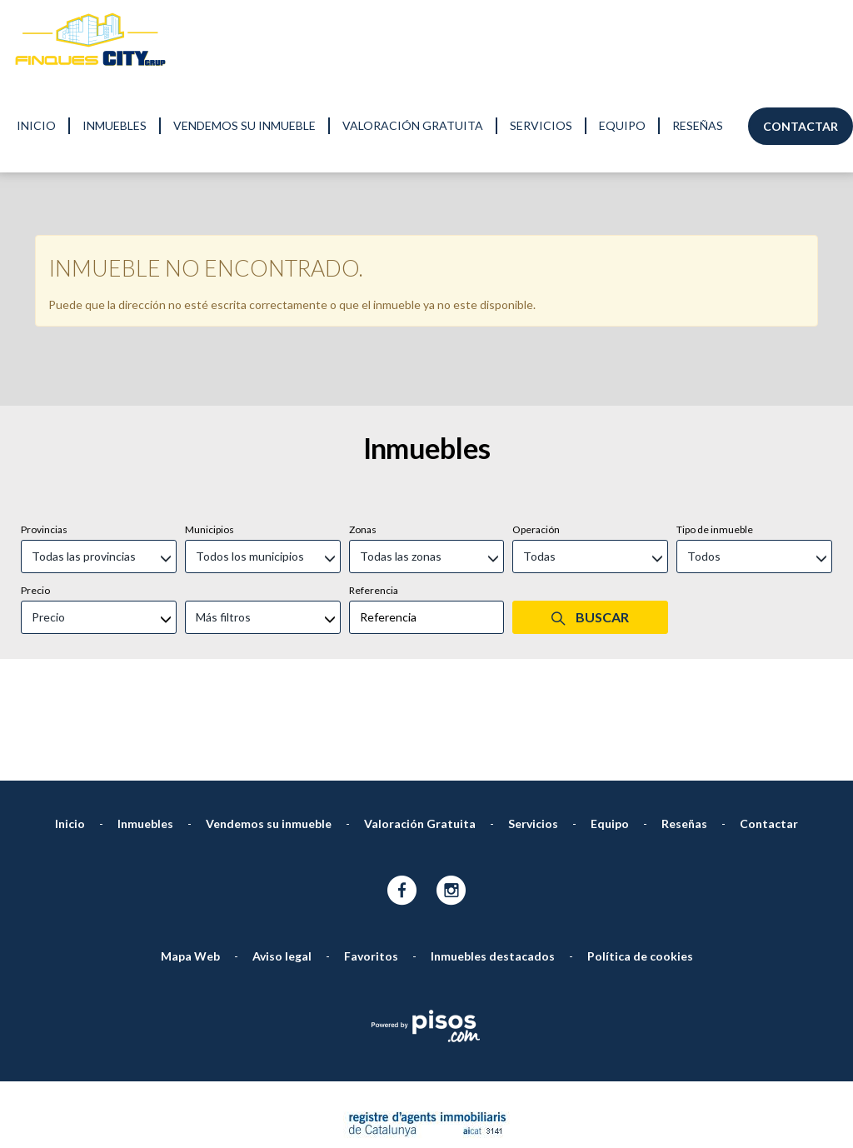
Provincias (44, 357)
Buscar (590, 445)
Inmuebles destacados (493, 783)
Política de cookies (640, 783)
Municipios (209, 357)
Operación (536, 357)
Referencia (373, 418)
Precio (35, 418)
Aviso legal (282, 783)
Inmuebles (114, 125)
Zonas (363, 357)
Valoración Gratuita (412, 125)
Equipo (622, 125)
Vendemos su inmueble (244, 125)
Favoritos (371, 783)
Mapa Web (190, 783)
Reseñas (697, 125)
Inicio (36, 125)
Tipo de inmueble (714, 357)
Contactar (800, 126)
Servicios (541, 125)
